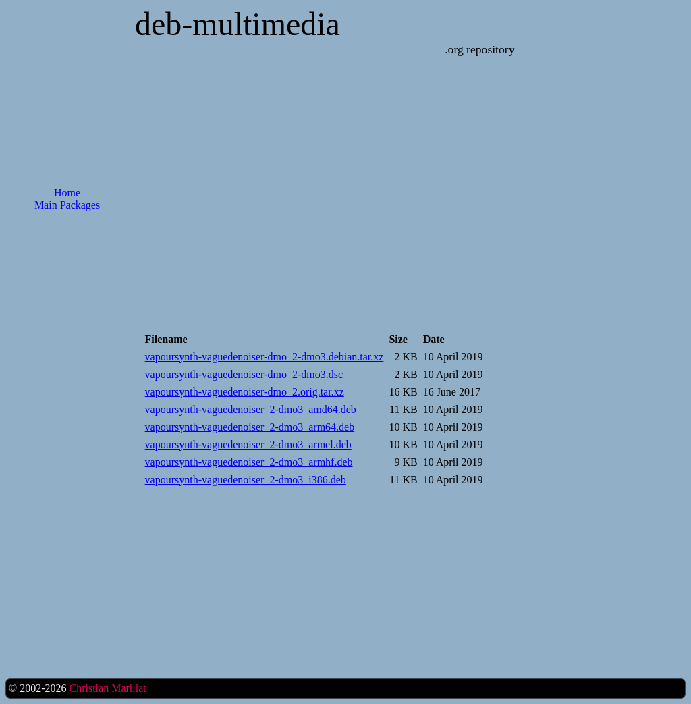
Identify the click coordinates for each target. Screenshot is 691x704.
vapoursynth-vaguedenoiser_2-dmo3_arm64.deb (250, 427)
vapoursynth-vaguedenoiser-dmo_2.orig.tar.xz (244, 392)
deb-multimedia (237, 24)
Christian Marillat (107, 688)
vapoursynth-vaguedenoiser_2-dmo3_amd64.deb (250, 409)
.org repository (479, 49)
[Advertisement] (67, 438)
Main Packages (67, 205)
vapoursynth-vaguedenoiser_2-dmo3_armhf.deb (249, 462)
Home (67, 192)
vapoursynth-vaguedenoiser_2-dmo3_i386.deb (245, 479)
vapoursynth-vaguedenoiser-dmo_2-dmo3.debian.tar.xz (264, 356)
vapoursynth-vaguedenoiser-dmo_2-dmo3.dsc (244, 374)
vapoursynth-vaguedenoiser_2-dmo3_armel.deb (248, 444)
